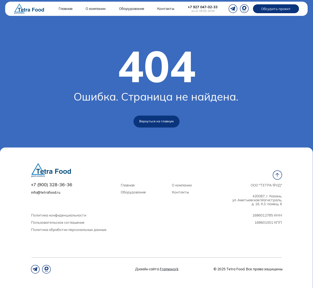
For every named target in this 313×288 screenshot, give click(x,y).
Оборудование (131, 8)
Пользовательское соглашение (57, 222)
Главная (65, 8)
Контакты (165, 8)
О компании (95, 8)
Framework (169, 269)
